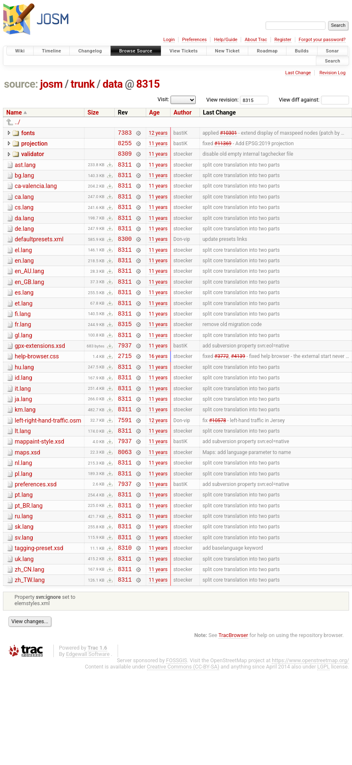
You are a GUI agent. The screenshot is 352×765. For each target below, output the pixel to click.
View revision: (222, 100)
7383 (124, 134)
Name (14, 112)
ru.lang (24, 561)
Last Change (298, 73)
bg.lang (24, 180)
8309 (124, 157)
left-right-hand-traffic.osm (48, 454)
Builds (302, 51)
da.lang (24, 228)
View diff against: (314, 100)
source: (21, 84)
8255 (124, 145)
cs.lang (24, 216)
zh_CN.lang (29, 621)
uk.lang (24, 609)
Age (154, 112)
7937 (124, 372)
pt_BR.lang (28, 549)
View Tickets (184, 51)
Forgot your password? (322, 39)
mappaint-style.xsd (39, 478)
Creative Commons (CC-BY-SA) (183, 721)
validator (32, 156)
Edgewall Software (88, 708)
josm (51, 84)
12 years (158, 133)
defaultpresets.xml (39, 251)
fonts (28, 133)
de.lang (24, 240)
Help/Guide (225, 39)
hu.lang (24, 395)
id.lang (23, 406)
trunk (83, 84)
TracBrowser (233, 689)
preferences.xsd (36, 525)
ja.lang (23, 430)
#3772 (221, 383)
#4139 (238, 383)
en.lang (24, 275)
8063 (124, 491)
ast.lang (25, 168)
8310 (124, 598)
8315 (148, 84)
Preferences (194, 39)
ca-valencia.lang (36, 192)
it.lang (23, 418)
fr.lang (23, 347)
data (112, 84)
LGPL (323, 721)
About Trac (256, 39)
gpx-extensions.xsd (40, 371)
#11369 (222, 145)
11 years (158, 145)
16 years (158, 383)
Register (282, 39)
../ (17, 122)
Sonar (332, 51)
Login (169, 39)
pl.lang (23, 514)
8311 (124, 169)
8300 (124, 252)
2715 (124, 383)
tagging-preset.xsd (39, 597)
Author (182, 112)
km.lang (25, 442)
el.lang (23, 264)
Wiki (20, 51)
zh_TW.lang (30, 632)
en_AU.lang (29, 287)
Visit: (163, 99)
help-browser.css (37, 382)
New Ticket (227, 51)
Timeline (51, 51)
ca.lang (24, 204)
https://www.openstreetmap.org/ (310, 714)
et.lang (23, 323)
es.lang (24, 311)
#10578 (217, 455)
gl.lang (23, 359)
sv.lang (24, 585)
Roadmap (267, 51)
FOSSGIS (176, 714)
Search (332, 60)
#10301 (228, 133)
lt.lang (23, 466)
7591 (124, 455)
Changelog (90, 51)
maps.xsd (27, 490)
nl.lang (23, 502)
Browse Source (135, 51)
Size (93, 112)
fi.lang (23, 335)
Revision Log (332, 73)
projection (34, 144)
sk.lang (24, 573)
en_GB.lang (29, 299)
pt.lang (24, 537)
